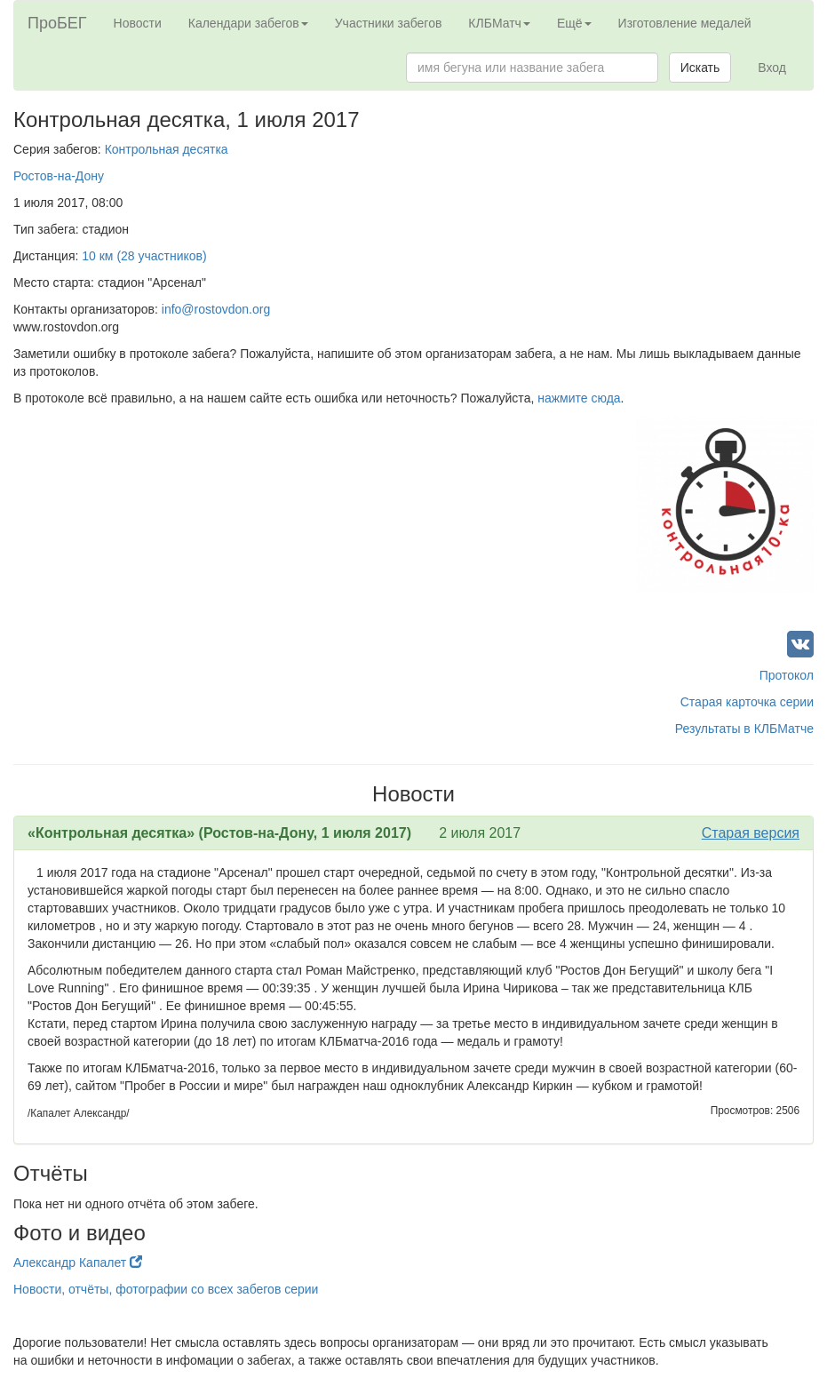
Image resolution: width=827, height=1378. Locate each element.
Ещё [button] (574, 23)
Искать (700, 67)
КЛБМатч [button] (499, 23)
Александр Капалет (77, 1262)
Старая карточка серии (747, 702)
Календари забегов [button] (248, 23)
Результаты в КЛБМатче (744, 728)
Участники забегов (388, 23)
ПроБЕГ (57, 23)
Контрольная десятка (166, 149)
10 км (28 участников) (144, 256)
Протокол (786, 675)
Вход (772, 67)
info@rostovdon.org (216, 309)
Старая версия (750, 832)
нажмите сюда (578, 398)
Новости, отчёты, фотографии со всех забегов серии (165, 1289)
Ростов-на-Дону (58, 176)
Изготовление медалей (684, 23)
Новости (138, 23)
